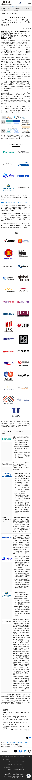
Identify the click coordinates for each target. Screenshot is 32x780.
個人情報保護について (7, 759)
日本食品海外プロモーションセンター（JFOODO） (16, 767)
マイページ (23, 3)
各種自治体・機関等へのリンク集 (16, 769)
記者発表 (18, 7)
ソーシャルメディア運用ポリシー (16, 761)
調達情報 (10, 756)
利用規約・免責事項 (25, 756)
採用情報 (4, 756)
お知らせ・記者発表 (9, 7)
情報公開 (16, 756)
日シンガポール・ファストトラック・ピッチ (15, 202)
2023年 (24, 7)
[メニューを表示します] (29, 3)
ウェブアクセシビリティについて (22, 759)
